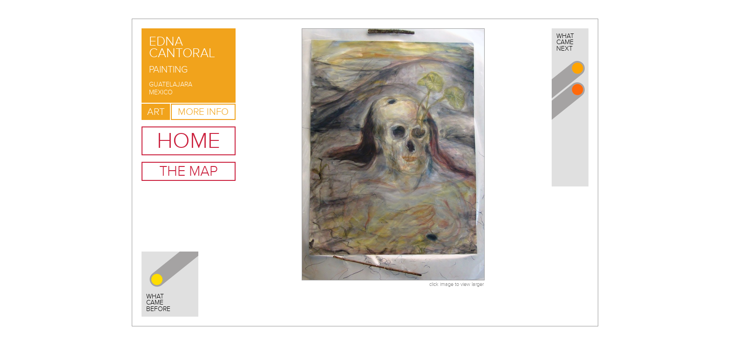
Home (188, 140)
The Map (188, 171)
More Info (203, 112)
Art (156, 112)
